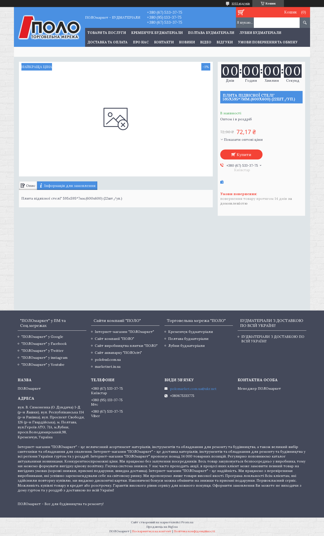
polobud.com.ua (108, 359)
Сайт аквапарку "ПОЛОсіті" (118, 352)
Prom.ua (187, 522)
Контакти (164, 42)
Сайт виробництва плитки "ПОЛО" (126, 345)
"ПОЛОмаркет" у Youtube (42, 364)
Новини (187, 42)
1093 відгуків (241, 3)
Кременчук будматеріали (157, 33)
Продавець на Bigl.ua (162, 527)
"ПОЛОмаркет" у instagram (44, 357)
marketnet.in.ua (107, 366)
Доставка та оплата (108, 42)
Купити (244, 154)
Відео (205, 42)
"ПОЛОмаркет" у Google (42, 336)
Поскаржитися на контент (151, 531)
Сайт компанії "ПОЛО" (114, 338)
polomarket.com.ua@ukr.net (193, 388)
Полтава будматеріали (211, 33)
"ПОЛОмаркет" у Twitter (42, 350)
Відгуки (224, 42)
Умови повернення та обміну (268, 42)
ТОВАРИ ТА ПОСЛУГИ (107, 33)
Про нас (141, 42)
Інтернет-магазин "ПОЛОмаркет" (124, 331)
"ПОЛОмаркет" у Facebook (44, 343)
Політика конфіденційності (194, 531)
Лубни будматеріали (260, 33)
